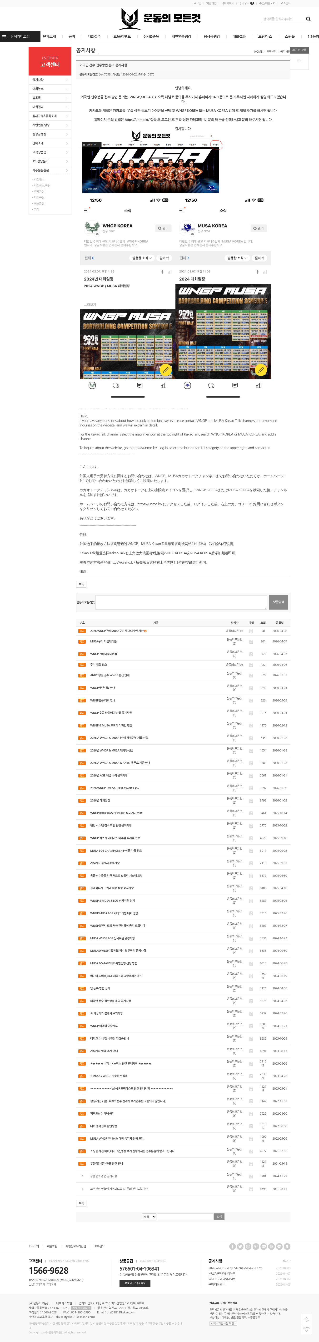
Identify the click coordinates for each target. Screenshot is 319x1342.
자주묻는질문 (40, 170)
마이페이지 (227, 3)
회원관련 (39, 203)
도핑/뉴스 (265, 36)
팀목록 (36, 98)
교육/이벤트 (122, 36)
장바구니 (246, 3)
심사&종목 (151, 36)
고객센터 (285, 3)
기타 (36, 209)
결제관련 (39, 191)
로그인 (197, 3)
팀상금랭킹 (212, 36)
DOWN (306, 1328)
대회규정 (39, 197)
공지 (72, 36)
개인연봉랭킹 (181, 36)
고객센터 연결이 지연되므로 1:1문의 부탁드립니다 (119, 1188)
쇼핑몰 (290, 36)
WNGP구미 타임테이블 (222, 1279)
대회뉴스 (37, 88)
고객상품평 (39, 152)
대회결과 (239, 36)
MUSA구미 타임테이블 (222, 1273)
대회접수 (94, 36)
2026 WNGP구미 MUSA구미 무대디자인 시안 (235, 1268)
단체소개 (49, 36)
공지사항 (37, 79)
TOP (306, 1321)
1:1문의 (313, 36)
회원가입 (211, 3)
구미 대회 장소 (217, 1284)
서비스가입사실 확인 (223, 1323)
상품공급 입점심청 (135, 1283)
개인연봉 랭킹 (41, 125)
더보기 (286, 1261)
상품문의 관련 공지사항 (103, 1176)
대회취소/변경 (42, 185)
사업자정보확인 (81, 1308)
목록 (81, 584)
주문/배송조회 (267, 3)
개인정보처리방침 (75, 1246)
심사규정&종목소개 (44, 116)
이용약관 (52, 1246)
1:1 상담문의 (40, 161)
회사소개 (34, 1246)
